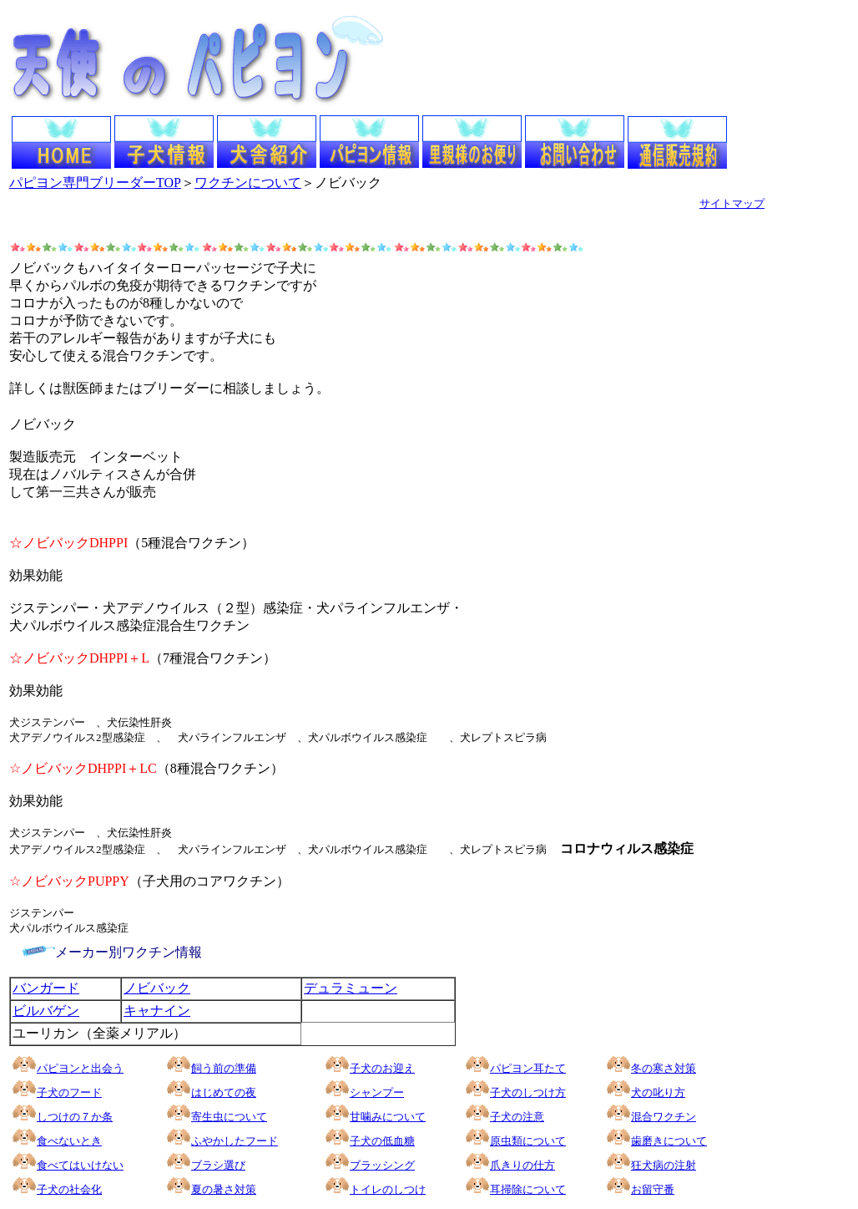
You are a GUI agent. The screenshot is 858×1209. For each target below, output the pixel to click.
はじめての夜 (223, 1092)
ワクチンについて (247, 182)
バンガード (46, 988)
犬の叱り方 (658, 1092)
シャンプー (377, 1092)
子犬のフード (69, 1092)
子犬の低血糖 (382, 1141)
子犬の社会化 (69, 1189)
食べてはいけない (80, 1165)
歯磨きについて (669, 1141)
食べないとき (69, 1141)
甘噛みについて (388, 1116)
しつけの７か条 (75, 1116)
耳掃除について (528, 1189)
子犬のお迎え (370, 1068)
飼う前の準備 (223, 1068)
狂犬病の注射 (663, 1165)
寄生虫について (229, 1116)
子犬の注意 (517, 1116)
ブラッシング (370, 1165)
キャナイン (157, 1010)
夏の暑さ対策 (223, 1189)
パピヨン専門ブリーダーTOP (95, 182)
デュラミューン (350, 988)
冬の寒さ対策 (651, 1068)
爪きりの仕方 (522, 1165)
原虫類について (528, 1141)
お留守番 (652, 1189)
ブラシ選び (218, 1165)
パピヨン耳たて (515, 1068)
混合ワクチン (663, 1116)
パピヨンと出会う (68, 1068)
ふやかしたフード (222, 1141)
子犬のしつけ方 (528, 1092)
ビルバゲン (46, 1010)
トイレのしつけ (388, 1189)
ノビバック (157, 988)
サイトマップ (732, 203)
